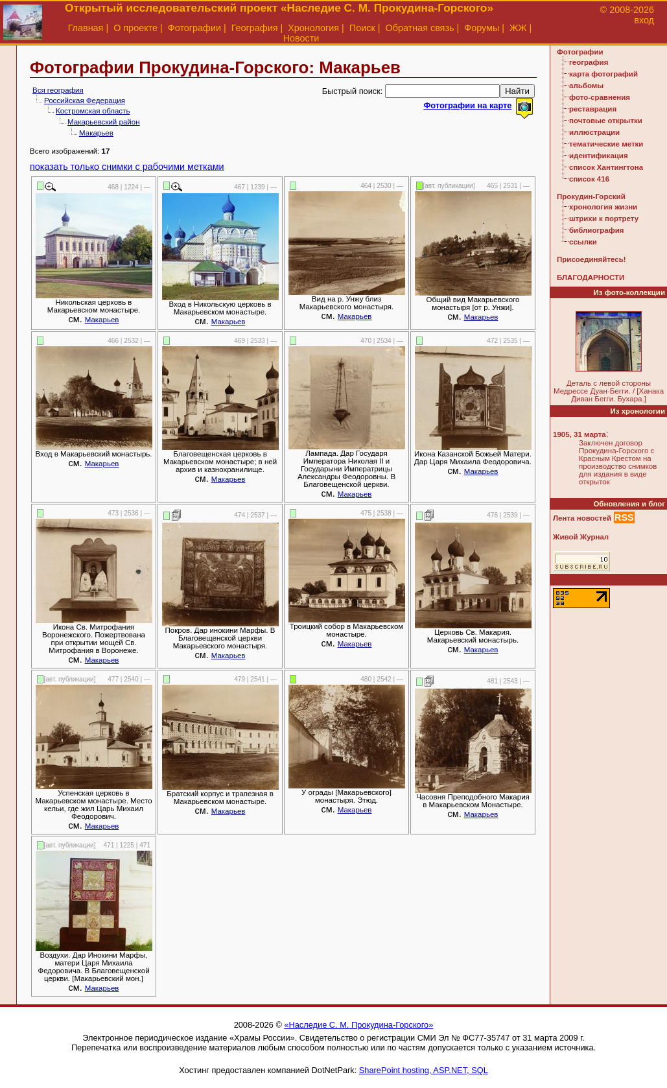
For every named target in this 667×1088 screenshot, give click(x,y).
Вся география (58, 90)
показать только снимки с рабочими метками (127, 166)
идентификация (598, 156)
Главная (86, 28)
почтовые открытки (605, 120)
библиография (596, 230)
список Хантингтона (606, 167)
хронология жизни (603, 207)
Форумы (481, 28)
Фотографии (194, 28)
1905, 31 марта (579, 434)
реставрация (592, 109)
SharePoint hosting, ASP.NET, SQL (423, 1070)
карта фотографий (603, 74)
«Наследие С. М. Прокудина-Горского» (358, 1025)
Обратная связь (419, 28)
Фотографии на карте (467, 105)
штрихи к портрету (603, 218)
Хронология (313, 28)
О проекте (135, 28)
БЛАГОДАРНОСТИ (590, 277)
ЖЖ (518, 28)
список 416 (589, 179)
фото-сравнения (599, 97)
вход (644, 20)
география (588, 62)
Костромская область (93, 111)
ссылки (583, 242)
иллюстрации (594, 132)
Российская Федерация (84, 100)
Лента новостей (582, 518)
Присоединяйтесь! (591, 259)
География (254, 28)
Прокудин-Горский (591, 196)
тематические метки (606, 144)
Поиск (362, 28)
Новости (301, 38)
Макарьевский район (103, 122)
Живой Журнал (581, 537)
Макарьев (96, 133)
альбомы (586, 85)
